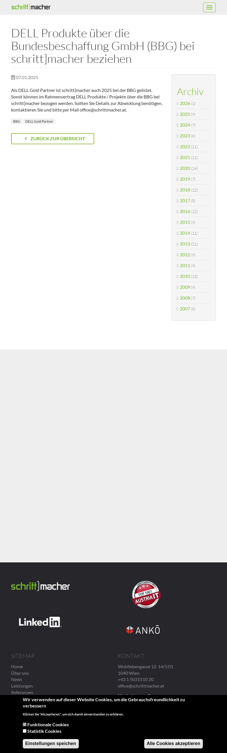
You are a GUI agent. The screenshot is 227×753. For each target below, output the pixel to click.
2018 (185, 189)
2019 (185, 178)
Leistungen (22, 685)
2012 (185, 254)
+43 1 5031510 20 (136, 679)
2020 (185, 168)
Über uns (20, 673)
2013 (185, 243)
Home (17, 666)
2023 (185, 135)
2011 (185, 265)
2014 (185, 233)
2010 (185, 276)
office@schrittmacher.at (141, 685)
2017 (185, 200)
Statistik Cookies (44, 731)
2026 (185, 103)
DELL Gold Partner (39, 121)
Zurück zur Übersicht (54, 138)
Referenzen (22, 692)
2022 (185, 146)
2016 (185, 211)
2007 (185, 308)
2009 (185, 287)
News (16, 679)
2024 (185, 124)
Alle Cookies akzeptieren (174, 743)
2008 (185, 297)
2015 (185, 222)
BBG (16, 121)
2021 (185, 157)
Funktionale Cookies (48, 724)
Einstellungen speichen (50, 743)
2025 (185, 114)
